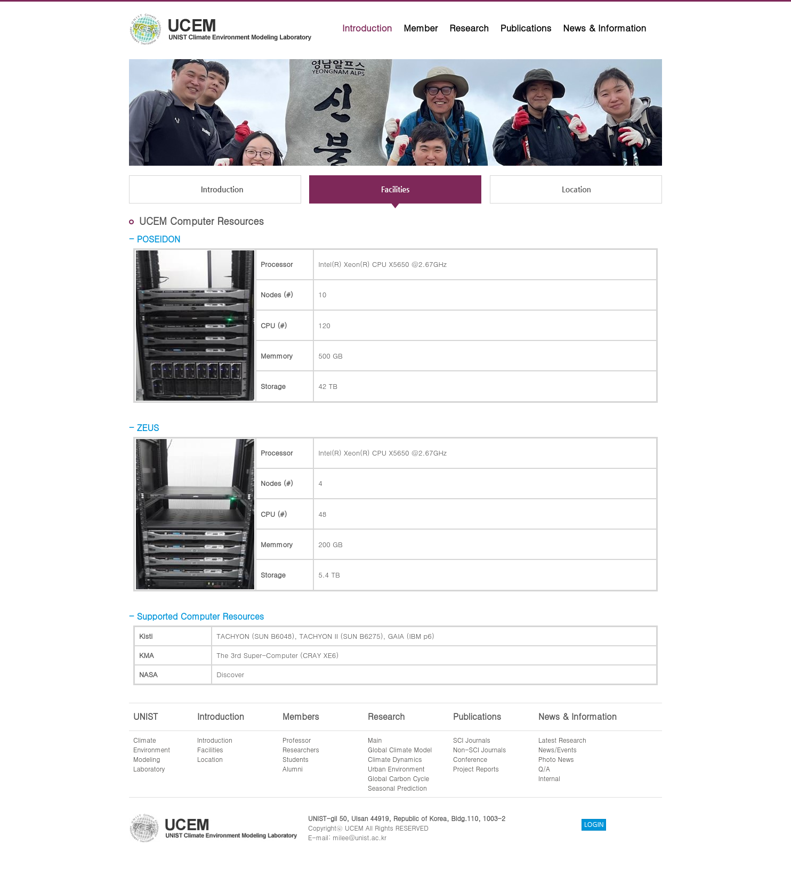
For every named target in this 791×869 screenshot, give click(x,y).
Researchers (300, 749)
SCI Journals (471, 739)
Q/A (544, 768)
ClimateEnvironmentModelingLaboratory (151, 754)
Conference (470, 759)
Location (210, 759)
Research (469, 27)
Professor (296, 739)
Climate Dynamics (395, 759)
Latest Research (562, 739)
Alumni (292, 768)
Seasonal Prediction (397, 787)
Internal (549, 778)
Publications (526, 27)
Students (295, 759)
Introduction (367, 27)
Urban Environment (396, 768)
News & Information (604, 27)
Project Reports (476, 768)
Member (420, 27)
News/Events (557, 749)
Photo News (556, 759)
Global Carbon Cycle (398, 778)
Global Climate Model (400, 749)
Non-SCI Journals (479, 749)
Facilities (210, 749)
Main (375, 739)
